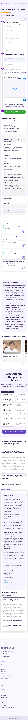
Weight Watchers (8, 582)
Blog (2, 702)
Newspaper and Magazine (6, 676)
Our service (3, 695)
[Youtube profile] (13, 648)
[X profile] (5, 648)
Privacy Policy (4, 705)
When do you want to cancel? (14, 55)
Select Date (10, 64)
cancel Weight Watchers (16, 554)
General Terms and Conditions (7, 707)
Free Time (3, 667)
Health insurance (4, 678)
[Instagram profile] (10, 648)
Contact (2, 699)
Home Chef (6, 585)
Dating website (4, 671)
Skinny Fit (6, 580)
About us (3, 693)
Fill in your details (11, 22)
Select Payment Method (12, 70)
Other (2, 664)
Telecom (3, 673)
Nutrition (3, 669)
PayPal (8, 100)
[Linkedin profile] (7, 648)
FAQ (2, 685)
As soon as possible (15, 59)
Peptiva (5, 587)
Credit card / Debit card (12, 77)
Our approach (4, 697)
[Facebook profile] (2, 648)
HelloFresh (6, 584)
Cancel (15, 112)
